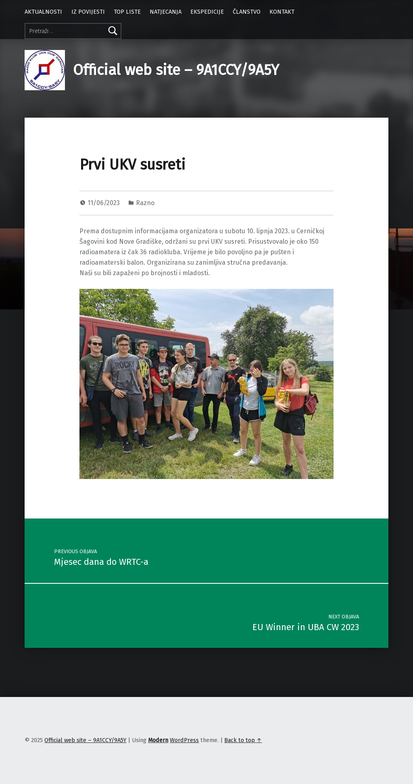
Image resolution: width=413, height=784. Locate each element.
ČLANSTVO (247, 11)
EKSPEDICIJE (207, 11)
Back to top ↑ (243, 740)
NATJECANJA (165, 11)
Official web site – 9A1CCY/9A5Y (176, 70)
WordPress (184, 740)
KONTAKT (281, 11)
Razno (145, 203)
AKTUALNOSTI (43, 11)
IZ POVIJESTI (88, 11)
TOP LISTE (127, 11)
